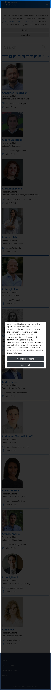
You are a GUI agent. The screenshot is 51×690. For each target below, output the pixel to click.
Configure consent (25, 359)
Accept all (25, 365)
